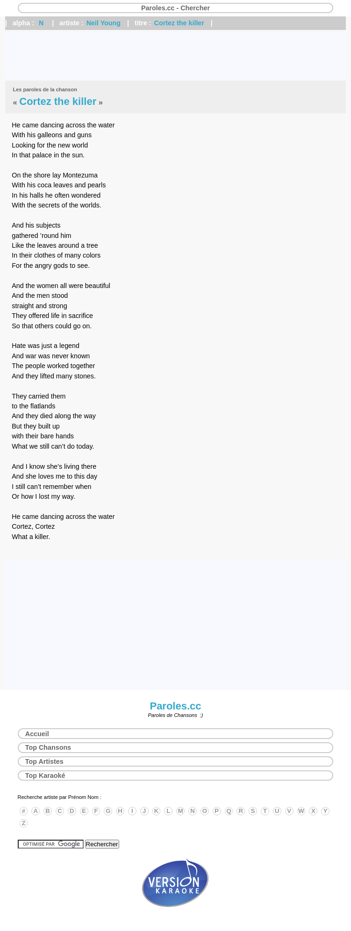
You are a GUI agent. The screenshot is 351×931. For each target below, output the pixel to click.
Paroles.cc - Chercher (175, 8)
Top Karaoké (45, 775)
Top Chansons (48, 747)
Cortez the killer (179, 23)
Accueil (37, 734)
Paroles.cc (175, 706)
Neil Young (103, 23)
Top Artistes (44, 761)
